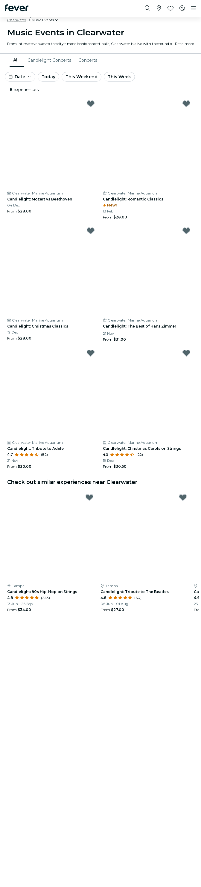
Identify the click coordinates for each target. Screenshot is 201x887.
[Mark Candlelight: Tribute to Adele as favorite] (91, 353)
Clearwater (16, 20)
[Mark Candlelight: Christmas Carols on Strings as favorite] (186, 353)
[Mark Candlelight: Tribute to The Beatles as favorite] (183, 497)
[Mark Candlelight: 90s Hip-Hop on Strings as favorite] (89, 497)
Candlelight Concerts (49, 60)
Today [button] (48, 76)
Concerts (87, 60)
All (16, 60)
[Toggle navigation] (193, 8)
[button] (45, 20)
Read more (184, 43)
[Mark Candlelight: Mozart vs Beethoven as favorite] (91, 104)
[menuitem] (17, 60)
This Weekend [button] (82, 76)
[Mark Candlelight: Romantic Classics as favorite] (186, 104)
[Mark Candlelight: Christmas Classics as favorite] (91, 231)
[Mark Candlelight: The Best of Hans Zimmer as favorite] (186, 231)
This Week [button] (119, 76)
